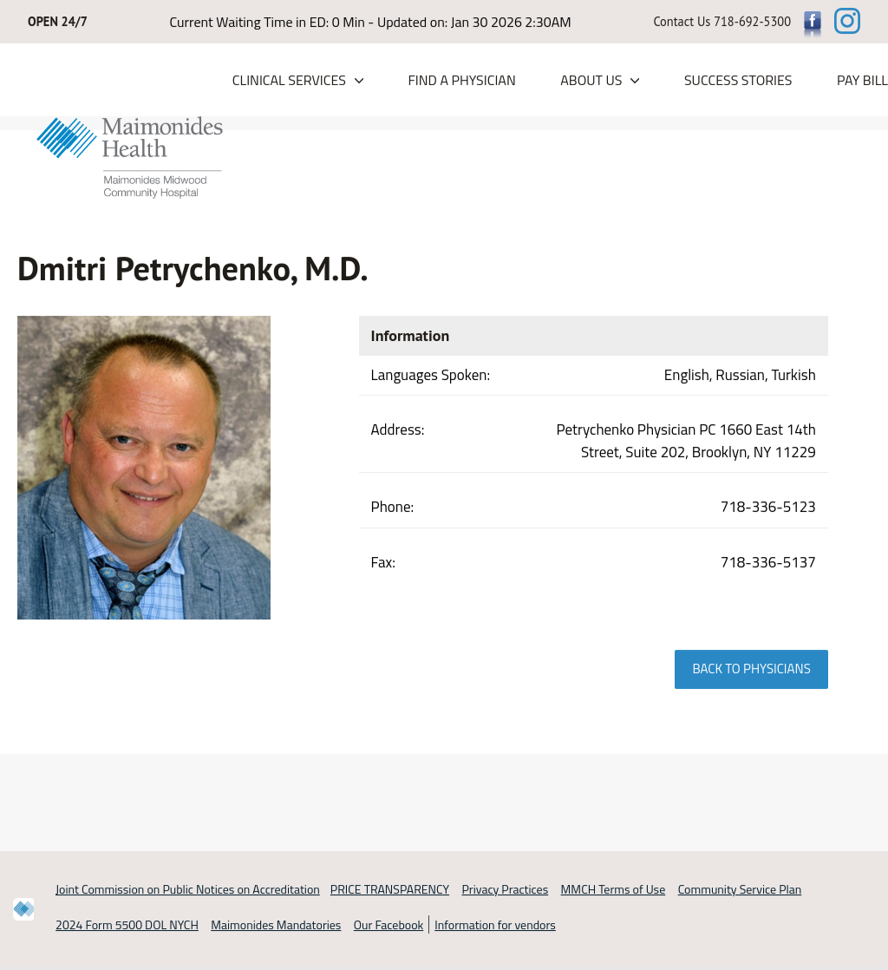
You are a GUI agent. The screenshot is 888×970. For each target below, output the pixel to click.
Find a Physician (461, 80)
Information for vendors (495, 924)
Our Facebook (388, 924)
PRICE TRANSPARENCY (389, 890)
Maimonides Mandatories (276, 924)
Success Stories (738, 80)
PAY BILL (862, 80)
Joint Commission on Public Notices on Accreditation (188, 890)
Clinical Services (289, 80)
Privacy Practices (505, 890)
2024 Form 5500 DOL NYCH (127, 924)
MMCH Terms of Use (613, 890)
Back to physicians (751, 669)
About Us (591, 80)
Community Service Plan (740, 890)
